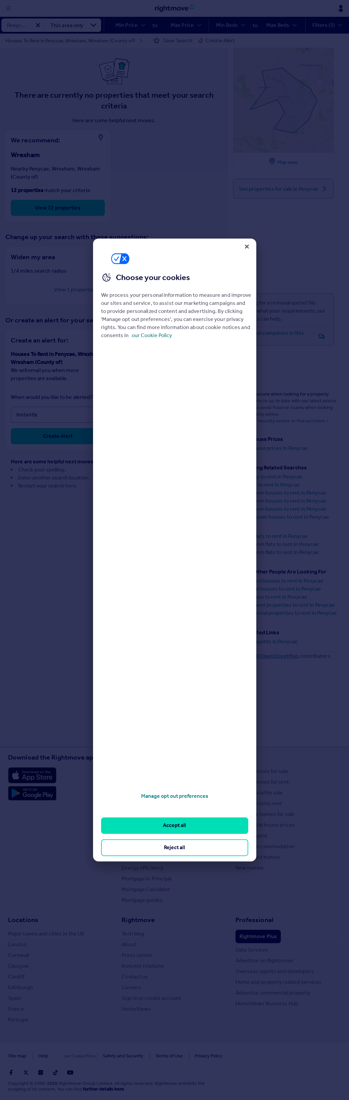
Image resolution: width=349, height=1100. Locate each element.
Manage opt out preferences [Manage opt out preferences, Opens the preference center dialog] (174, 796)
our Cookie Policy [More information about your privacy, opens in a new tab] (152, 335)
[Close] (246, 246)
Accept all (174, 825)
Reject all (174, 847)
